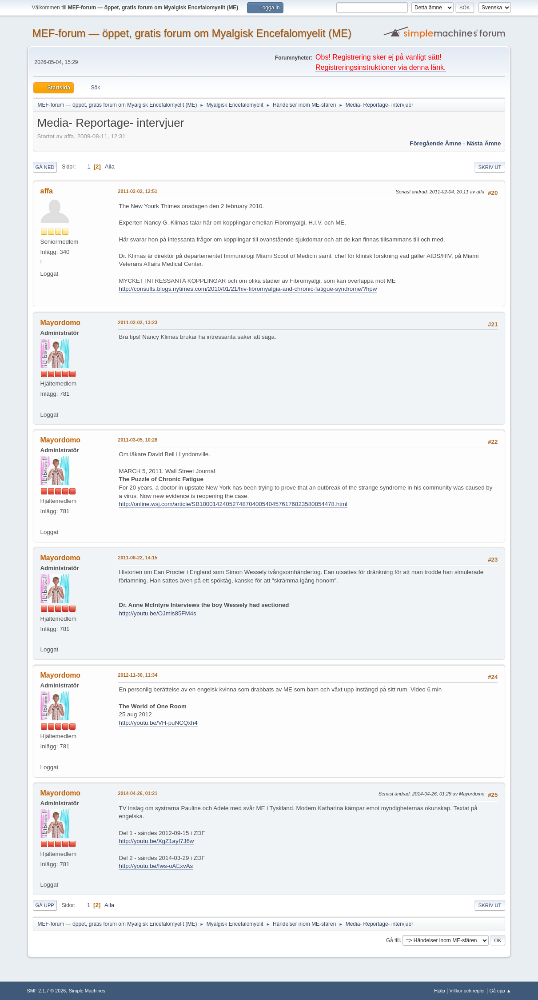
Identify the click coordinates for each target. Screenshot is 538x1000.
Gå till (393, 940)
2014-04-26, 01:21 (138, 793)
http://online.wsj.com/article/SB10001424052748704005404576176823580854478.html (233, 504)
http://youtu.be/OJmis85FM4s (157, 613)
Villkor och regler (467, 990)
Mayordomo (60, 322)
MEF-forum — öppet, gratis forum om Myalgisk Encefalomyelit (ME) (191, 33)
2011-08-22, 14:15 (138, 557)
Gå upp (45, 905)
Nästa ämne (483, 143)
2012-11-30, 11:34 (138, 675)
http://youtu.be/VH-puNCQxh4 (158, 722)
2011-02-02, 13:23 (138, 322)
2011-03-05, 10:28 (138, 439)
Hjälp (439, 990)
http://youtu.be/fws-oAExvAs (156, 866)
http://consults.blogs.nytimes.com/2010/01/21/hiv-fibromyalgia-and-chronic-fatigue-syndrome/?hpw (248, 288)
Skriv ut (490, 167)
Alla (110, 166)
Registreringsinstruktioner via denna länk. (380, 67)
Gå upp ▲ (500, 990)
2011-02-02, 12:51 (138, 191)
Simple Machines (87, 990)
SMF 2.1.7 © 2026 (46, 990)
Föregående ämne (435, 143)
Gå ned (45, 167)
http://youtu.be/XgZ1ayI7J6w (156, 841)
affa (46, 191)
